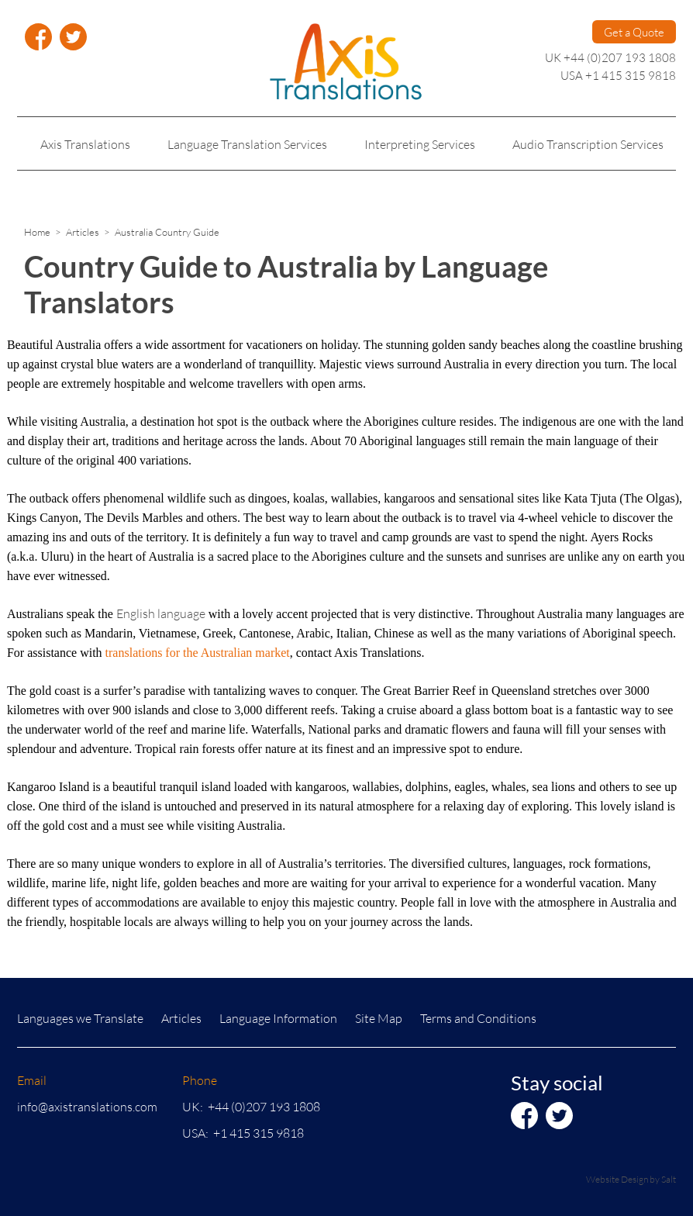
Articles (82, 232)
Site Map (378, 1017)
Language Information (278, 1017)
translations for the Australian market (197, 652)
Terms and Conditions (478, 1017)
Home (37, 232)
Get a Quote (634, 32)
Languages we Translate (80, 1017)
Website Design (617, 1179)
